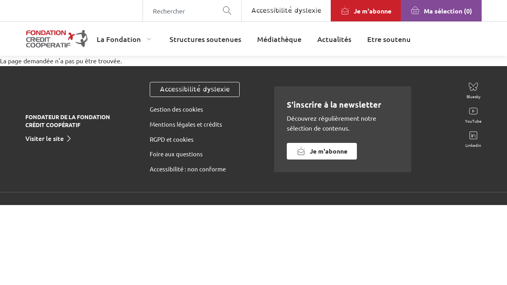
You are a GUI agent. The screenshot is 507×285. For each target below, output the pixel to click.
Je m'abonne (372, 11)
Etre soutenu (389, 39)
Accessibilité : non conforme (188, 169)
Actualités (334, 39)
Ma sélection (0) (448, 11)
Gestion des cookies (176, 109)
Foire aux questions (176, 154)
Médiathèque (279, 39)
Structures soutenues (205, 39)
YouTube (473, 121)
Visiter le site (44, 138)
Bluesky (473, 96)
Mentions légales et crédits (186, 124)
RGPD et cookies (172, 139)
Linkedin (473, 145)
